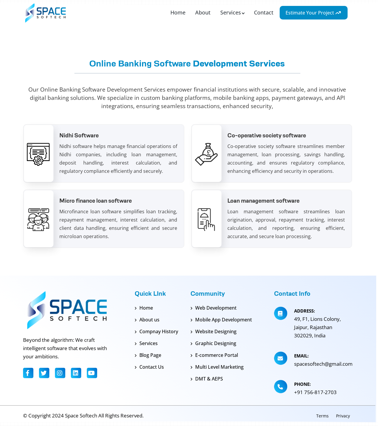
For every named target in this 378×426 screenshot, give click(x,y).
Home (144, 308)
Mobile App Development (221, 319)
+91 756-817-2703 (315, 392)
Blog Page (148, 355)
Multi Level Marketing (217, 367)
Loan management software (263, 200)
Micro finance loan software (95, 200)
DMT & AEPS (206, 378)
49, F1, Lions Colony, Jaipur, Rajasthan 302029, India (317, 327)
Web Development (213, 308)
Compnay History (156, 331)
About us (147, 319)
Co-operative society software (266, 135)
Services (146, 343)
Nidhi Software (79, 135)
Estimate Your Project (314, 12)
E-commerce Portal (214, 355)
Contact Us (149, 367)
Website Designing (213, 331)
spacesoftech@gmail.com (323, 363)
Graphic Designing (213, 343)
